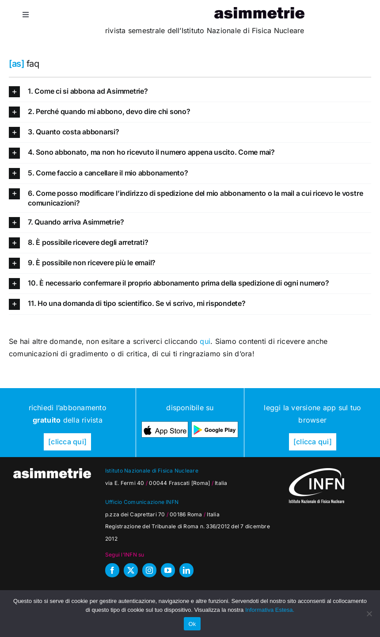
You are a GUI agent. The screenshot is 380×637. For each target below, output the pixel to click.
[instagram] (149, 570)
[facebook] (112, 570)
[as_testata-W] (52, 471)
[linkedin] (186, 570)
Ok (192, 624)
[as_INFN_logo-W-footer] (316, 471)
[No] (369, 613)
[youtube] (168, 570)
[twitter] (131, 570)
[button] (190, 92)
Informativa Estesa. (269, 609)
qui (205, 341)
